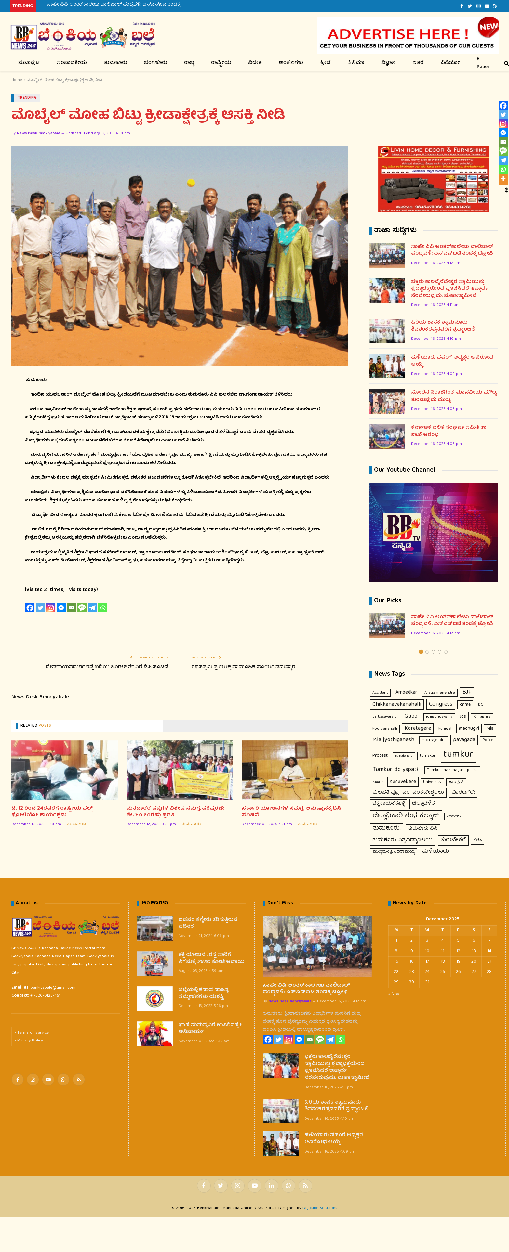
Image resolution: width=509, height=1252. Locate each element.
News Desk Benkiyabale (38, 133)
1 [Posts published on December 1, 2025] (396, 941)
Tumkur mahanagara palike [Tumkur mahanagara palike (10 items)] (452, 770)
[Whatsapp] (102, 607)
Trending (27, 98)
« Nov (393, 994)
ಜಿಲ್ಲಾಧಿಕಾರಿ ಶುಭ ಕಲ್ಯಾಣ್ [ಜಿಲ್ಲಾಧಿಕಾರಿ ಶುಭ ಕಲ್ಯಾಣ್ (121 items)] (406, 816)
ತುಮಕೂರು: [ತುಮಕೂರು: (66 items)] (387, 828)
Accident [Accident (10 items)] (380, 692)
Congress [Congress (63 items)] (440, 704)
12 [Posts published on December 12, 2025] (458, 951)
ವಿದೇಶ (255, 63)
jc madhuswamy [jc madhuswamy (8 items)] (439, 717)
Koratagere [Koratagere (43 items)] (418, 728)
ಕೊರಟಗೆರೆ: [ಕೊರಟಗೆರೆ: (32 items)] (463, 792)
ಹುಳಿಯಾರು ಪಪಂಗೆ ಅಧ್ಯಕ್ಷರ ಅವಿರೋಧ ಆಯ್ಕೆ (452, 361)
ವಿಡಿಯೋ (450, 63)
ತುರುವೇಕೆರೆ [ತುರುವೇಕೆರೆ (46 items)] (453, 840)
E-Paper (483, 63)
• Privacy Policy (29, 1040)
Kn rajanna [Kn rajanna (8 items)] (482, 717)
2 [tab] (427, 652)
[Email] (71, 607)
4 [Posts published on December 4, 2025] (442, 941)
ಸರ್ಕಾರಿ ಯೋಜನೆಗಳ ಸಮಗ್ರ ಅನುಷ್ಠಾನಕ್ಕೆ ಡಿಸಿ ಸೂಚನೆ (291, 812)
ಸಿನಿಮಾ (356, 63)
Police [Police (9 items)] (488, 740)
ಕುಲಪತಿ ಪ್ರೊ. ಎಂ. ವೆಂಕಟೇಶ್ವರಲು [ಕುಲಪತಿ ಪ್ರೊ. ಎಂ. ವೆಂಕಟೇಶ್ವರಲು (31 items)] (408, 792)
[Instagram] (50, 607)
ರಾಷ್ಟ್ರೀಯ (221, 63)
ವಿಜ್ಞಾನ (388, 63)
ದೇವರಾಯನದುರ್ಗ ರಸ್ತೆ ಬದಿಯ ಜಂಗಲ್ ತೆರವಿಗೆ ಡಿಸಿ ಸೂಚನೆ (107, 667)
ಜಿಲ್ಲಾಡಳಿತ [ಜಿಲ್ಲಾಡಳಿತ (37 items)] (423, 803)
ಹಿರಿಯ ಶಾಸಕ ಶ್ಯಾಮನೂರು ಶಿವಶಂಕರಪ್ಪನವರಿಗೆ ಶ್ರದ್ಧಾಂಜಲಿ (443, 326)
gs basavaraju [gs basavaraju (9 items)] (384, 716)
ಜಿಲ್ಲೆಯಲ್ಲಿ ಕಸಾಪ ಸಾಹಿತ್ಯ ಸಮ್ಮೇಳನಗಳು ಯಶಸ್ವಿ (204, 994)
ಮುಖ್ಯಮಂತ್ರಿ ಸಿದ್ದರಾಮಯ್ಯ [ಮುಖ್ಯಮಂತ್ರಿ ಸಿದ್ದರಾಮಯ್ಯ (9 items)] (393, 852)
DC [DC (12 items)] (480, 705)
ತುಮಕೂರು (115, 63)
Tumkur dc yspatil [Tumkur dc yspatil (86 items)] (396, 769)
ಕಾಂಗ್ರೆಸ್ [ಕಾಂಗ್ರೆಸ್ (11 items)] (456, 782)
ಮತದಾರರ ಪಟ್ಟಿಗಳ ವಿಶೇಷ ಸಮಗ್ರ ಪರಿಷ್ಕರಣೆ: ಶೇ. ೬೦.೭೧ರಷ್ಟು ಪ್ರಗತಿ (175, 812)
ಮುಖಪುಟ (29, 63)
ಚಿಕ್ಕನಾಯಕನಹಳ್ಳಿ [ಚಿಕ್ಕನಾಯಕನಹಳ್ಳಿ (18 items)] (388, 804)
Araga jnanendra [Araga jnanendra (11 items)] (439, 692)
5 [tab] (446, 652)
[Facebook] (29, 607)
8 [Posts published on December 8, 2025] (396, 951)
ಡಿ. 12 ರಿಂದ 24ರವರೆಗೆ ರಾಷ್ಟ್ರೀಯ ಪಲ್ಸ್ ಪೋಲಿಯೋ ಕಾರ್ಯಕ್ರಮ (52, 812)
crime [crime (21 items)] (465, 704)
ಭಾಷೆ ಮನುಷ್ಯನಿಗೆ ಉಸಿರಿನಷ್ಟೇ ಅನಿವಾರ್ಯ (210, 1029)
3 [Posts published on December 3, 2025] (427, 941)
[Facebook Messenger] (61, 607)
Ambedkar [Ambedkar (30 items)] (406, 692)
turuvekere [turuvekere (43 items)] (403, 781)
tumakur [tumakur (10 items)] (427, 755)
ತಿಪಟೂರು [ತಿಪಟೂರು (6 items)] (454, 817)
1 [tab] (421, 652)
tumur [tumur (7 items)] (377, 782)
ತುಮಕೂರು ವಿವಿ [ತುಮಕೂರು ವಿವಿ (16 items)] (423, 829)
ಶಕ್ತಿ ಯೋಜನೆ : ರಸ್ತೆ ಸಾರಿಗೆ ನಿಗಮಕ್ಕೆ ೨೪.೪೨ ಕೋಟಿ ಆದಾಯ (212, 959)
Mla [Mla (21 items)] (490, 728)
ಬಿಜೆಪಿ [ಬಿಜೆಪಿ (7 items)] (477, 840)
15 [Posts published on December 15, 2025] (396, 961)
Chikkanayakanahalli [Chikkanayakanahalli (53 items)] (396, 704)
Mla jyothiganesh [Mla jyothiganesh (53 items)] (393, 740)
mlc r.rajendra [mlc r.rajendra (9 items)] (434, 740)
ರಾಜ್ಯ (189, 63)
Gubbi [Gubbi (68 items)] (411, 716)
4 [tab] (439, 652)
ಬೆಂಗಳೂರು (155, 63)
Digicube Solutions (319, 1208)
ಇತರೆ (418, 63)
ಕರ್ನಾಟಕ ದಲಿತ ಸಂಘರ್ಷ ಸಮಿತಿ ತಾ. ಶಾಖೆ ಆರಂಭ (449, 432)
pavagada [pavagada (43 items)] (464, 740)
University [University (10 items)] (432, 782)
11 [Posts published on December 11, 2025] (442, 951)
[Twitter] (40, 607)
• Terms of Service (32, 1033)
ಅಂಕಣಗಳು (291, 63)
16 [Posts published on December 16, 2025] (411, 961)
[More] (503, 178)
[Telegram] (92, 607)
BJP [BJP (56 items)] (467, 692)
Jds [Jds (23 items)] (463, 716)
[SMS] (82, 607)
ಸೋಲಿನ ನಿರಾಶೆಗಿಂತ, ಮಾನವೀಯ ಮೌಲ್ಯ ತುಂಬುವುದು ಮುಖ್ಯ (454, 396)
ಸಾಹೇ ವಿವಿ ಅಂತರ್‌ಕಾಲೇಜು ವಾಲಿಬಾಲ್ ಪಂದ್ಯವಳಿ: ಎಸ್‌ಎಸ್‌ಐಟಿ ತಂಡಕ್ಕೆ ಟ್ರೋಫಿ (120, 4)
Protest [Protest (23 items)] (380, 755)
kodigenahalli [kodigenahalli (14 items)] (384, 729)
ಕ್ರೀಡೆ (325, 63)
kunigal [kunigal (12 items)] (444, 729)
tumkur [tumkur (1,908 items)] (458, 755)
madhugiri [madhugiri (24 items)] (469, 728)
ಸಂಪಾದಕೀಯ (72, 63)
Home (16, 80)
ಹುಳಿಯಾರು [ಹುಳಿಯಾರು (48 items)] (435, 852)
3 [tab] (433, 652)
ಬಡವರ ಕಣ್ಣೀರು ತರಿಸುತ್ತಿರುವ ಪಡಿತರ (208, 924)
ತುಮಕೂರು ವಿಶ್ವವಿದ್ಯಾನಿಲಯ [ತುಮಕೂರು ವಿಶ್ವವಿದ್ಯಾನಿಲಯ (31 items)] (402, 840)
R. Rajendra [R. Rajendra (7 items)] (404, 756)
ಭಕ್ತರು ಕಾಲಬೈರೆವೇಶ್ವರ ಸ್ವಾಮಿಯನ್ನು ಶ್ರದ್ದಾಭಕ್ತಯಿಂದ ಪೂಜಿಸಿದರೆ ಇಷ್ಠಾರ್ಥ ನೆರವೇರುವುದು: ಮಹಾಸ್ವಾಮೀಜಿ (449, 289)
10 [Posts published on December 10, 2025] (427, 951)
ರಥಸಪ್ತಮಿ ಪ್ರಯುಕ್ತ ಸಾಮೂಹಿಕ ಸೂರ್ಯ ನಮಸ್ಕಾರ (243, 667)
